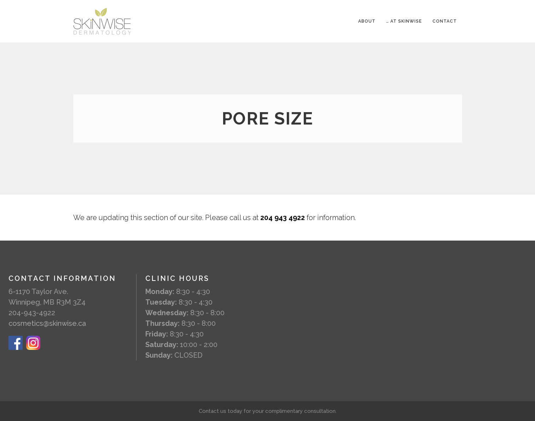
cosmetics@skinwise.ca (47, 323)
